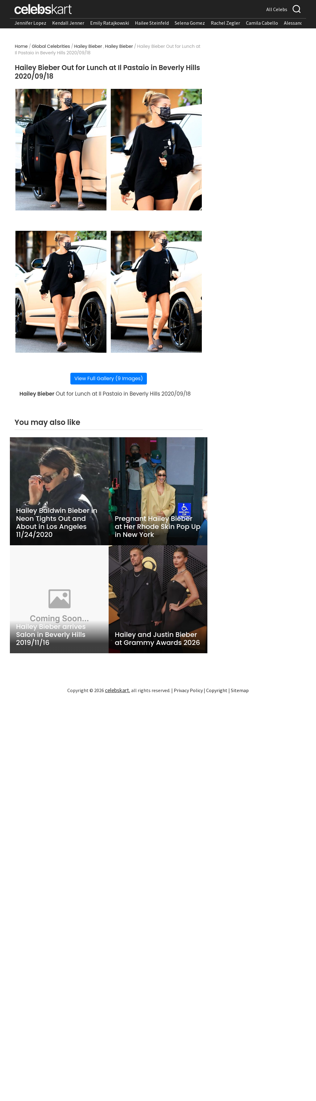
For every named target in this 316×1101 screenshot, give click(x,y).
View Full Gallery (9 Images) (108, 378)
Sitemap (240, 690)
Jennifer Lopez (30, 23)
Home (21, 46)
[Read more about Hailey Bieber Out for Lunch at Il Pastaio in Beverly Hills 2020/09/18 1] (61, 150)
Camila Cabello (262, 23)
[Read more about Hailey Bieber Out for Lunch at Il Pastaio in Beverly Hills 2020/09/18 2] (156, 150)
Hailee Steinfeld (152, 23)
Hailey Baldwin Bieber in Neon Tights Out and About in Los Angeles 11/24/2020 (57, 523)
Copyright (216, 690)
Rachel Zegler (225, 23)
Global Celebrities (51, 46)
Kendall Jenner (68, 23)
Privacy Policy (188, 690)
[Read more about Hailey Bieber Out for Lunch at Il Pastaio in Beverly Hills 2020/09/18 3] (61, 292)
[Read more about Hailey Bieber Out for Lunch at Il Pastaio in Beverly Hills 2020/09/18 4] (156, 292)
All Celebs (276, 9)
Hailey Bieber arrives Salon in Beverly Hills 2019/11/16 (51, 635)
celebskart (117, 690)
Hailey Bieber (88, 46)
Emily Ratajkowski (109, 23)
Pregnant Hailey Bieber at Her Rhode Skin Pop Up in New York (158, 527)
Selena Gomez (190, 23)
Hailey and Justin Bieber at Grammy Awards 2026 (157, 639)
